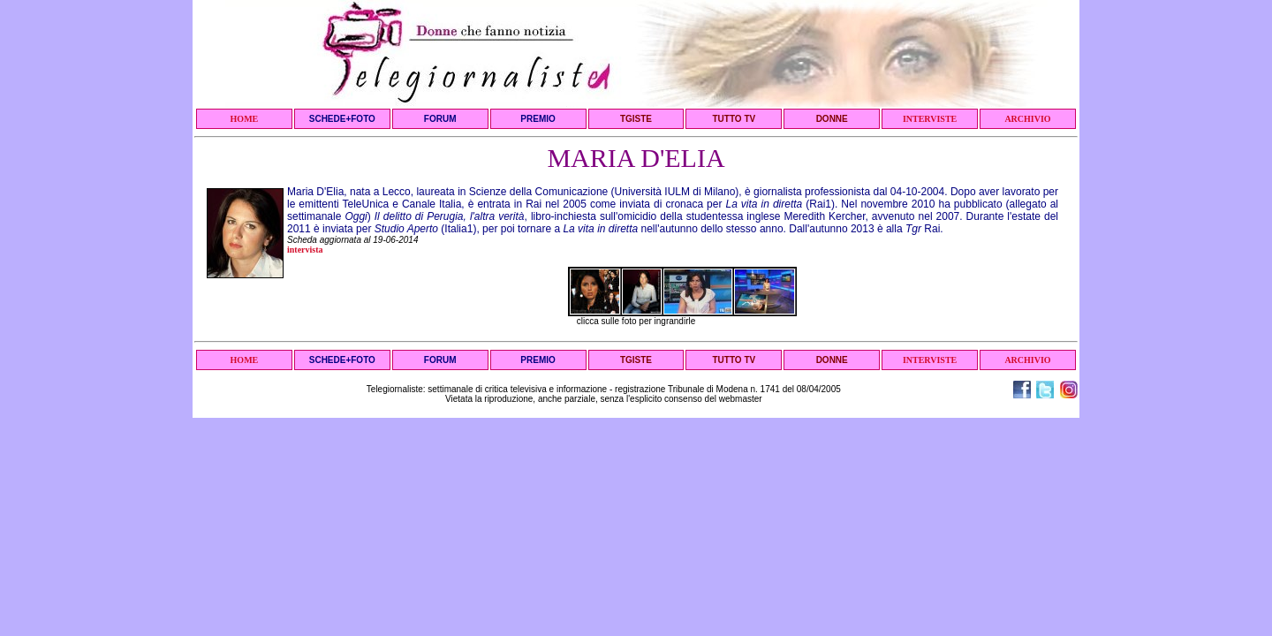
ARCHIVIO (1027, 119)
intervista (305, 249)
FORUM (440, 119)
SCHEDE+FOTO (342, 119)
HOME (245, 119)
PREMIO (537, 119)
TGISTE (636, 119)
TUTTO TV (733, 119)
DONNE (832, 119)
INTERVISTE (930, 119)
